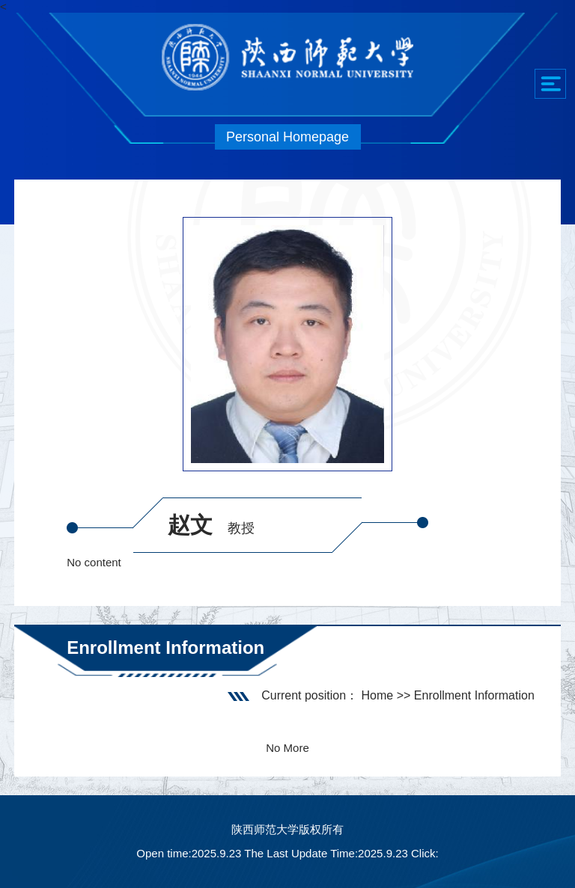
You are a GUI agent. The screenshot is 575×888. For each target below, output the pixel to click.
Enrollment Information (474, 695)
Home (378, 695)
